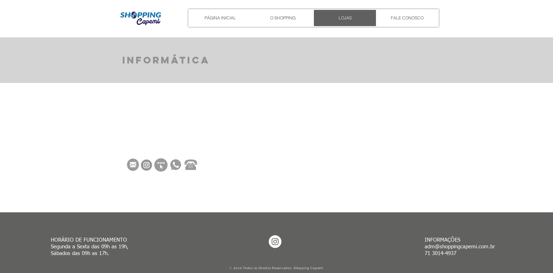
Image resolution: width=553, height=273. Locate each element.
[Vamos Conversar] (175, 164)
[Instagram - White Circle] (275, 241)
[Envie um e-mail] (133, 164)
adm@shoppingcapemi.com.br (460, 246)
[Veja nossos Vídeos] (161, 165)
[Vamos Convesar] (190, 164)
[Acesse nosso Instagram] (146, 165)
